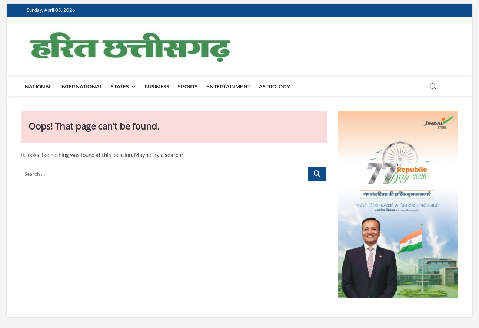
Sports (188, 86)
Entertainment (228, 86)
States (120, 86)
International (81, 86)
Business (157, 86)
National (38, 86)
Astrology (274, 86)
